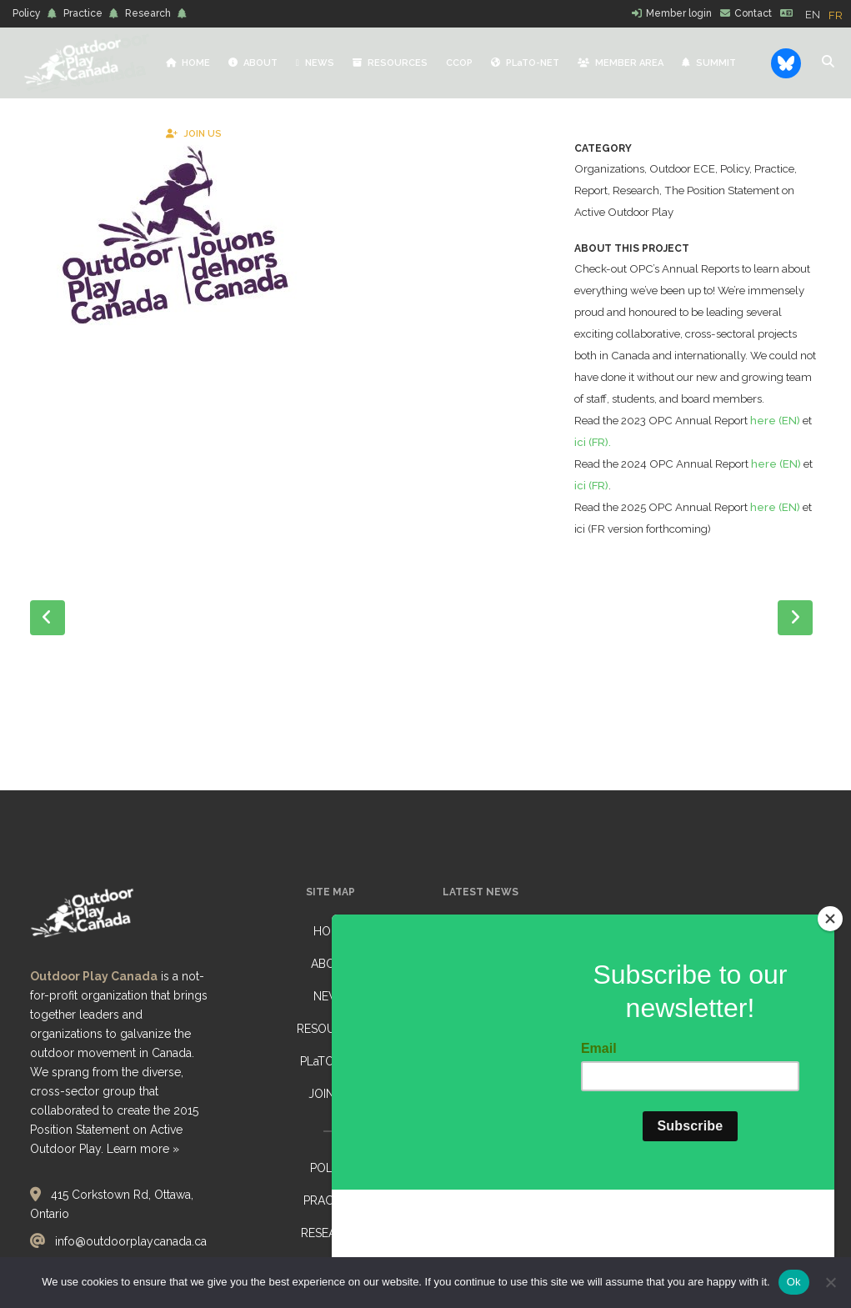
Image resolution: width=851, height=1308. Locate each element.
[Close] (830, 1020)
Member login (679, 13)
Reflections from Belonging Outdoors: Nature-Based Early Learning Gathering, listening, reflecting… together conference (528, 960)
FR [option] (835, 15)
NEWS (330, 996)
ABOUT (331, 963)
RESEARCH (330, 1233)
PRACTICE (330, 1200)
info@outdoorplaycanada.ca (131, 1241)
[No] (830, 1282)
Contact (753, 13)
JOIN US (330, 1093)
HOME (330, 931)
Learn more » (143, 1148)
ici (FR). (642, 486)
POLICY (330, 1168)
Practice (83, 13)
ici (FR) (641, 529)
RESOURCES (330, 1028)
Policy (27, 13)
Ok (794, 1281)
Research (148, 13)
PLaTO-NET (331, 1061)
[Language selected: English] (828, 14)
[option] (835, 15)
